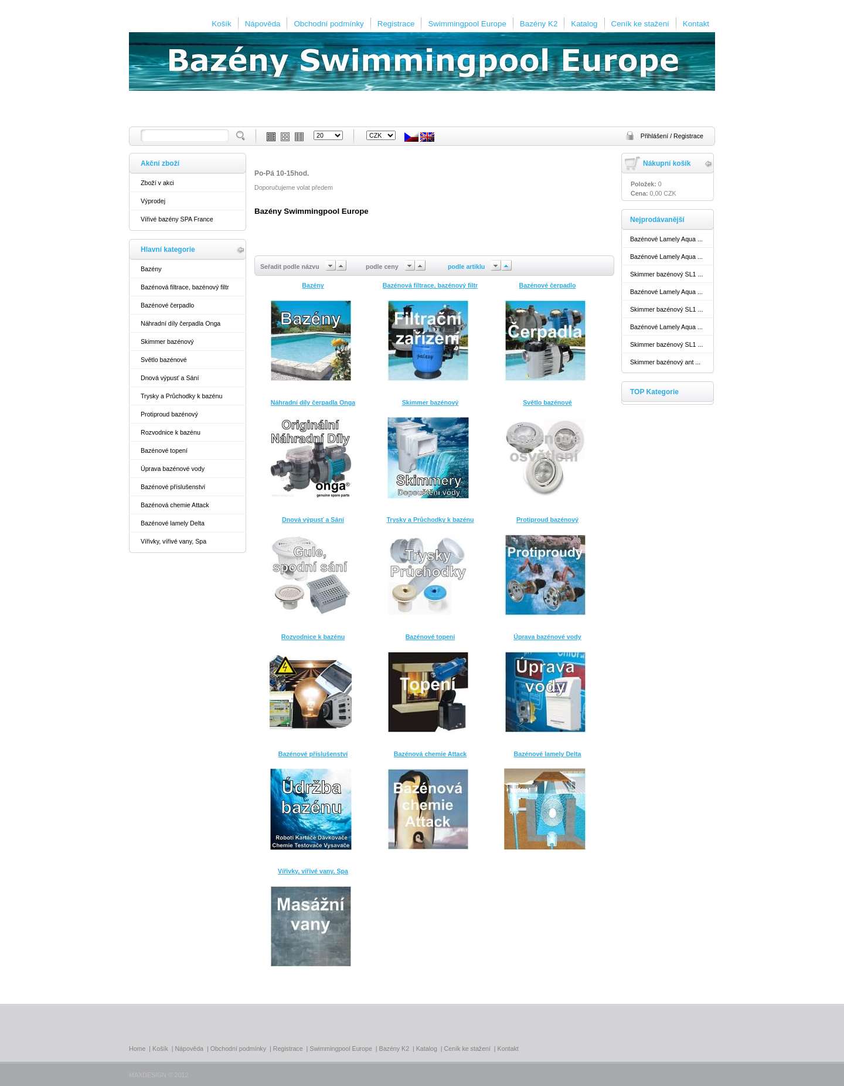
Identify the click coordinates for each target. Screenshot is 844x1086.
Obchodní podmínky (328, 23)
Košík (221, 23)
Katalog (584, 23)
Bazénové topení (164, 450)
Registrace (396, 23)
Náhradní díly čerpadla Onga (180, 323)
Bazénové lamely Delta (173, 523)
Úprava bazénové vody (173, 468)
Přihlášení (655, 135)
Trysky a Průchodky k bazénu (181, 395)
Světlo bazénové (164, 359)
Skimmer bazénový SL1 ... (666, 274)
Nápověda (263, 23)
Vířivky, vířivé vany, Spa (173, 541)
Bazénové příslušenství (173, 486)
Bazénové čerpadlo (167, 305)
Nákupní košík (666, 163)
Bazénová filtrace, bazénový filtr (185, 287)
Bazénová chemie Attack (175, 504)
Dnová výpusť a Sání (170, 377)
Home (137, 1048)
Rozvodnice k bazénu (170, 432)
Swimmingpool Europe (467, 23)
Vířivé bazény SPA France (177, 219)
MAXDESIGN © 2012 (158, 1074)
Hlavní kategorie (168, 249)
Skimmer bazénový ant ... (665, 362)
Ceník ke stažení (640, 23)
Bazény (151, 268)
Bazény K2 (538, 23)
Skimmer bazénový (167, 341)
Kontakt (696, 23)
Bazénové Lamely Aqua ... (666, 239)
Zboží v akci (157, 182)
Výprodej (153, 200)
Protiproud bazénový (169, 414)
